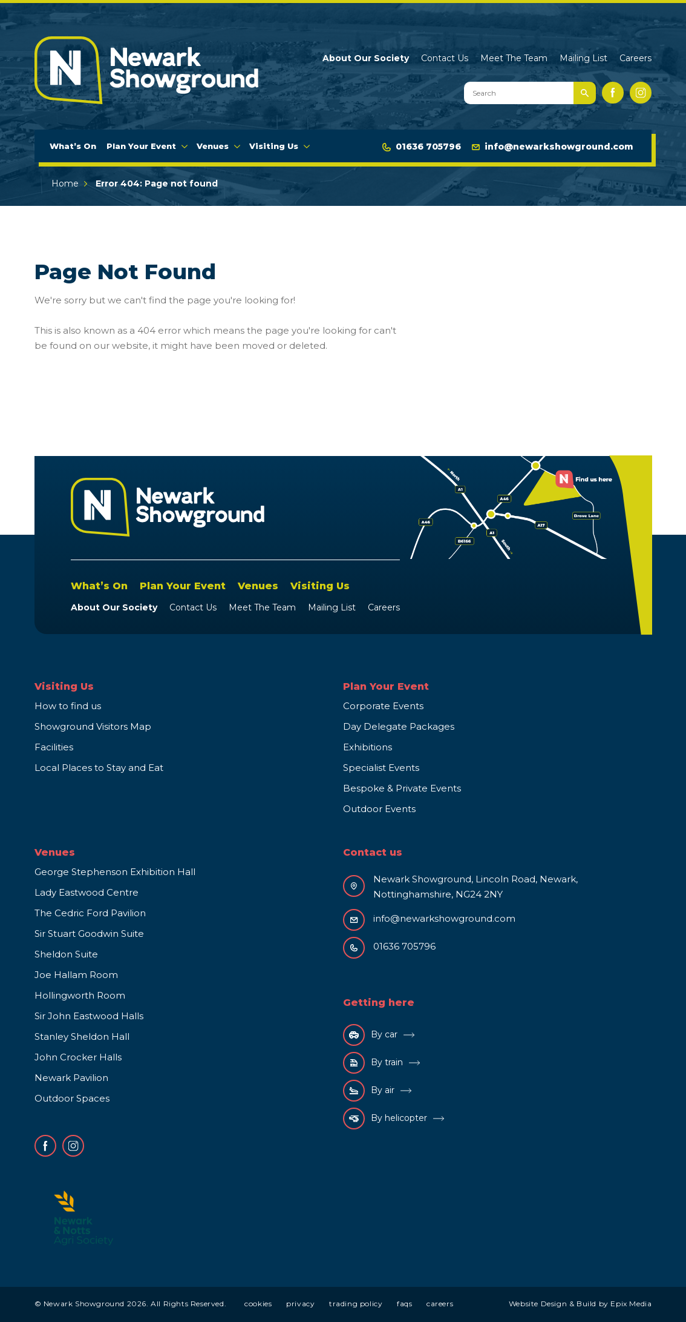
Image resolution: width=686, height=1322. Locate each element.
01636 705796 (421, 146)
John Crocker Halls (78, 1057)
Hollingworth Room (79, 995)
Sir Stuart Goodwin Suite (89, 933)
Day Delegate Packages (398, 726)
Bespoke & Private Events (402, 788)
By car (370, 1035)
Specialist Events (381, 767)
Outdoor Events (379, 809)
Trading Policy (355, 1303)
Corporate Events (383, 706)
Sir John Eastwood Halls (88, 1016)
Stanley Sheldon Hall (81, 1036)
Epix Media (631, 1303)
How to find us (67, 706)
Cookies (258, 1303)
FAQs (404, 1303)
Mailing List (583, 58)
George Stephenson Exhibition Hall (114, 871)
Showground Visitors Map (92, 726)
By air (368, 1091)
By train (373, 1063)
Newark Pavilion (71, 1077)
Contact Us (444, 58)
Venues (213, 146)
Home (65, 183)
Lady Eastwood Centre (86, 892)
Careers (635, 58)
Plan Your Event (141, 146)
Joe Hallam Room (76, 974)
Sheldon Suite (66, 954)
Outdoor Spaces (71, 1098)
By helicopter (385, 1118)
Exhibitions (367, 747)
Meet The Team (513, 58)
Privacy (300, 1303)
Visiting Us (273, 146)
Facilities (53, 747)
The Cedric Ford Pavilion (90, 913)
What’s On (73, 146)
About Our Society (365, 58)
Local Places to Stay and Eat (98, 767)
